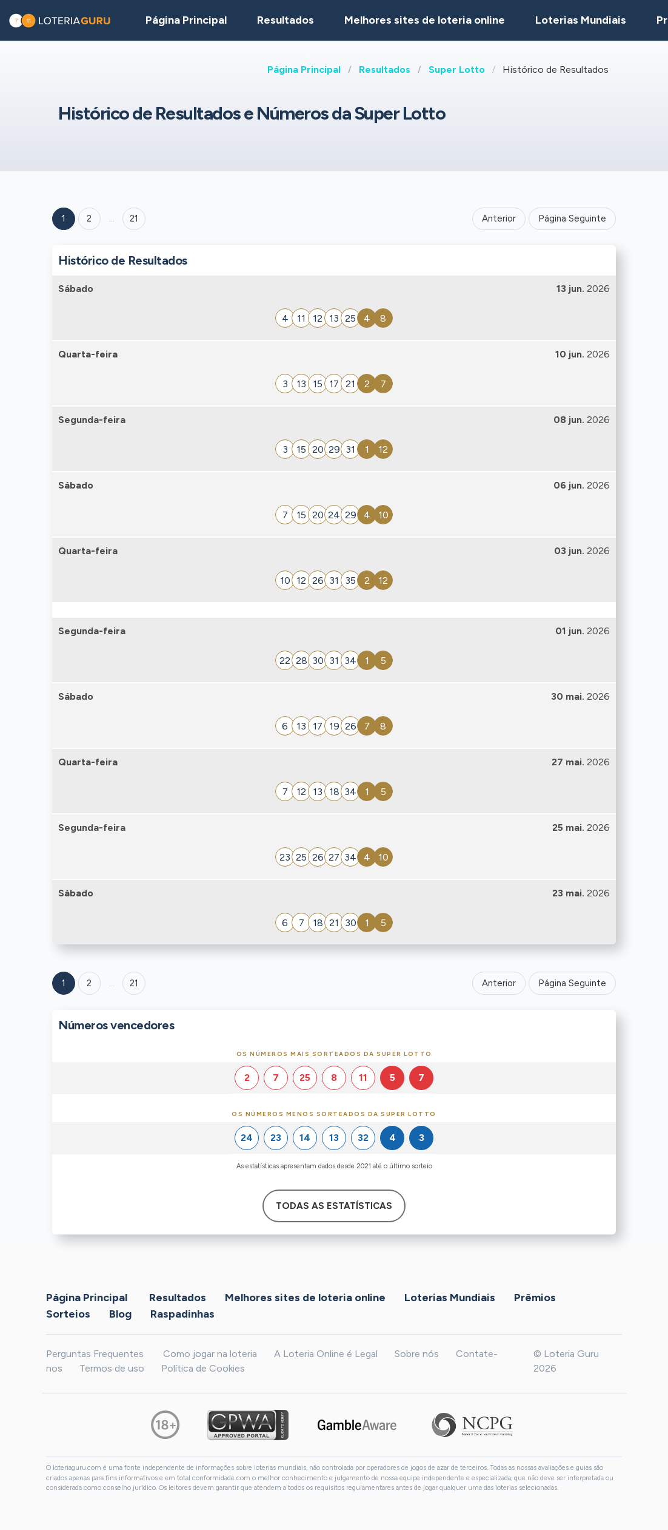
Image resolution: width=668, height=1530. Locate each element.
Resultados (384, 69)
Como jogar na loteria (210, 1353)
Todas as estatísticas (334, 1205)
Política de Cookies (203, 1368)
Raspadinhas (182, 1313)
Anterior (499, 218)
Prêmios (535, 1297)
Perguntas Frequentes (95, 1353)
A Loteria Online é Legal (326, 1353)
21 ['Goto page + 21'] (134, 218)
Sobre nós (417, 1353)
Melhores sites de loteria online (424, 20)
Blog (120, 1313)
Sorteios (68, 1313)
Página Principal (304, 69)
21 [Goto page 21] (134, 983)
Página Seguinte (572, 218)
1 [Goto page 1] (63, 218)
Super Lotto (457, 69)
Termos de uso (111, 1368)
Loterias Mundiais (580, 20)
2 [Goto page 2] (89, 218)
